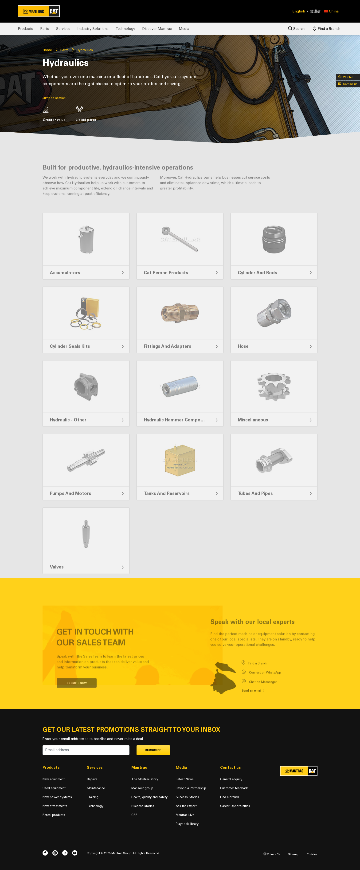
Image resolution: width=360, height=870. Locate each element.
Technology (125, 29)
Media (184, 29)
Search (296, 28)
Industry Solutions (93, 29)
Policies (312, 854)
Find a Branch (326, 29)
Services (63, 29)
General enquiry (231, 779)
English (299, 11)
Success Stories (187, 797)
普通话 (315, 11)
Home (47, 50)
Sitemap (293, 854)
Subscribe (153, 750)
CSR (134, 815)
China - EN (272, 854)
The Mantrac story (144, 779)
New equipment (54, 779)
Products (25, 29)
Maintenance (96, 788)
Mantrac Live (185, 815)
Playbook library (187, 824)
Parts (44, 29)
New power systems (57, 797)
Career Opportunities (235, 806)
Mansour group (142, 788)
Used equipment (54, 788)
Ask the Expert (186, 806)
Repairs (92, 779)
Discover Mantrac (157, 29)
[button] (331, 11)
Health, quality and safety (149, 797)
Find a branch (229, 797)
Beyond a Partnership (191, 788)
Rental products (54, 815)
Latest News (185, 779)
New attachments (55, 806)
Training (92, 797)
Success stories (142, 806)
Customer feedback (234, 788)
